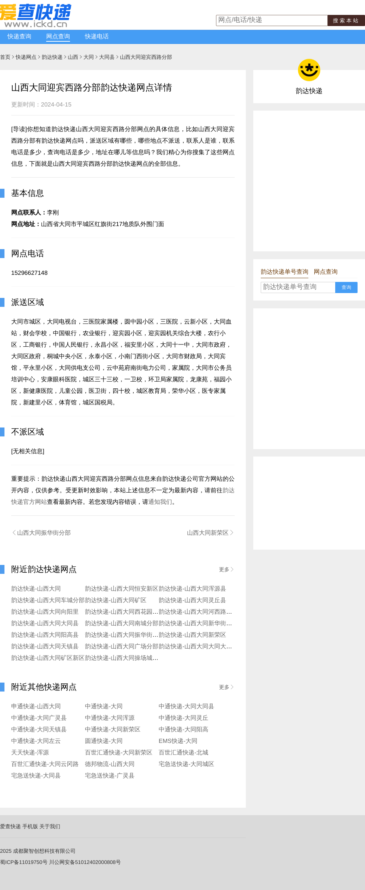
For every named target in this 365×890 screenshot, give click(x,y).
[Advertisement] (70, 180)
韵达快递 (52, 57)
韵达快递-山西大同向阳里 (45, 612)
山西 (73, 57)
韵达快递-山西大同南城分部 (121, 623)
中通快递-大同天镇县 (39, 730)
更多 (227, 569)
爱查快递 (10, 826)
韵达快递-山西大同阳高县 (45, 635)
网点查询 (58, 37)
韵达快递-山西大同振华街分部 (124, 635)
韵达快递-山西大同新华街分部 (198, 623)
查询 (346, 287)
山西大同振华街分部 (41, 533)
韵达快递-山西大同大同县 (45, 623)
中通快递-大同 (104, 706)
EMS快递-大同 (178, 741)
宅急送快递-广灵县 (109, 776)
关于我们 (49, 826)
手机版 (30, 826)
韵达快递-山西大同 (36, 589)
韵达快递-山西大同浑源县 (192, 589)
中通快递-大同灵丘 (183, 718)
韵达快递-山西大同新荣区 (192, 635)
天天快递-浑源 (30, 753)
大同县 (107, 57)
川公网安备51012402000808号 (85, 862)
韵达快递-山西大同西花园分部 (124, 612)
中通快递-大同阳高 (183, 730)
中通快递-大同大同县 (186, 706)
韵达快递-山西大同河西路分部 (198, 612)
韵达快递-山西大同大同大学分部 (201, 646)
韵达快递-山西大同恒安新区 (121, 589)
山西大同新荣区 (211, 533)
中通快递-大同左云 (36, 741)
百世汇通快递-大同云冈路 (45, 764)
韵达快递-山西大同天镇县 (45, 646)
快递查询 (19, 37)
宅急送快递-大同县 (36, 776)
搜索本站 (346, 20)
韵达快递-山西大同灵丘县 (192, 600)
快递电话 (97, 37)
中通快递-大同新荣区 (112, 730)
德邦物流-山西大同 (109, 764)
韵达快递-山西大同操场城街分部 (127, 658)
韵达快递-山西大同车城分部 (48, 600)
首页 (5, 57)
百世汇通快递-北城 (183, 753)
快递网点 (26, 57)
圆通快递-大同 (104, 741)
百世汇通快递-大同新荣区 (118, 753)
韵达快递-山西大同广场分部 (121, 646)
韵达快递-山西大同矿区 (115, 600)
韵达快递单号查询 (284, 272)
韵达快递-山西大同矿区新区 (48, 658)
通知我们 (160, 502)
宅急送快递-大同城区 (186, 764)
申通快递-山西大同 (36, 706)
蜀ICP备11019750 (21, 862)
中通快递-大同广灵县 (39, 718)
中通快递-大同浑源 (109, 718)
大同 (88, 57)
